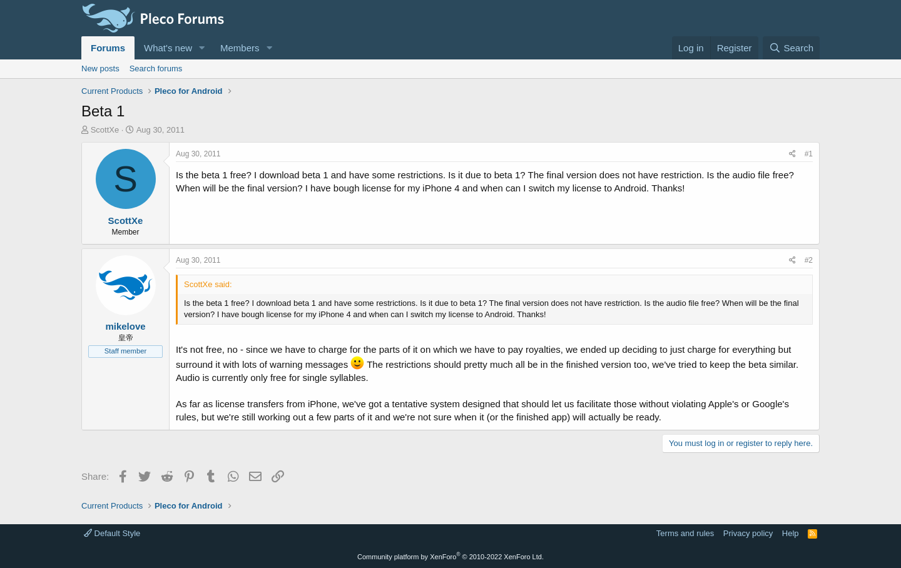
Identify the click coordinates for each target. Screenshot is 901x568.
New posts (100, 68)
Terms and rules (685, 533)
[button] (202, 47)
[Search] (791, 47)
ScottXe (105, 129)
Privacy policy (748, 533)
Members (240, 48)
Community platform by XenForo (450, 556)
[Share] (792, 154)
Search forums (156, 68)
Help (790, 533)
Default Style (112, 533)
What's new (168, 48)
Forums (108, 48)
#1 (809, 154)
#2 (809, 260)
